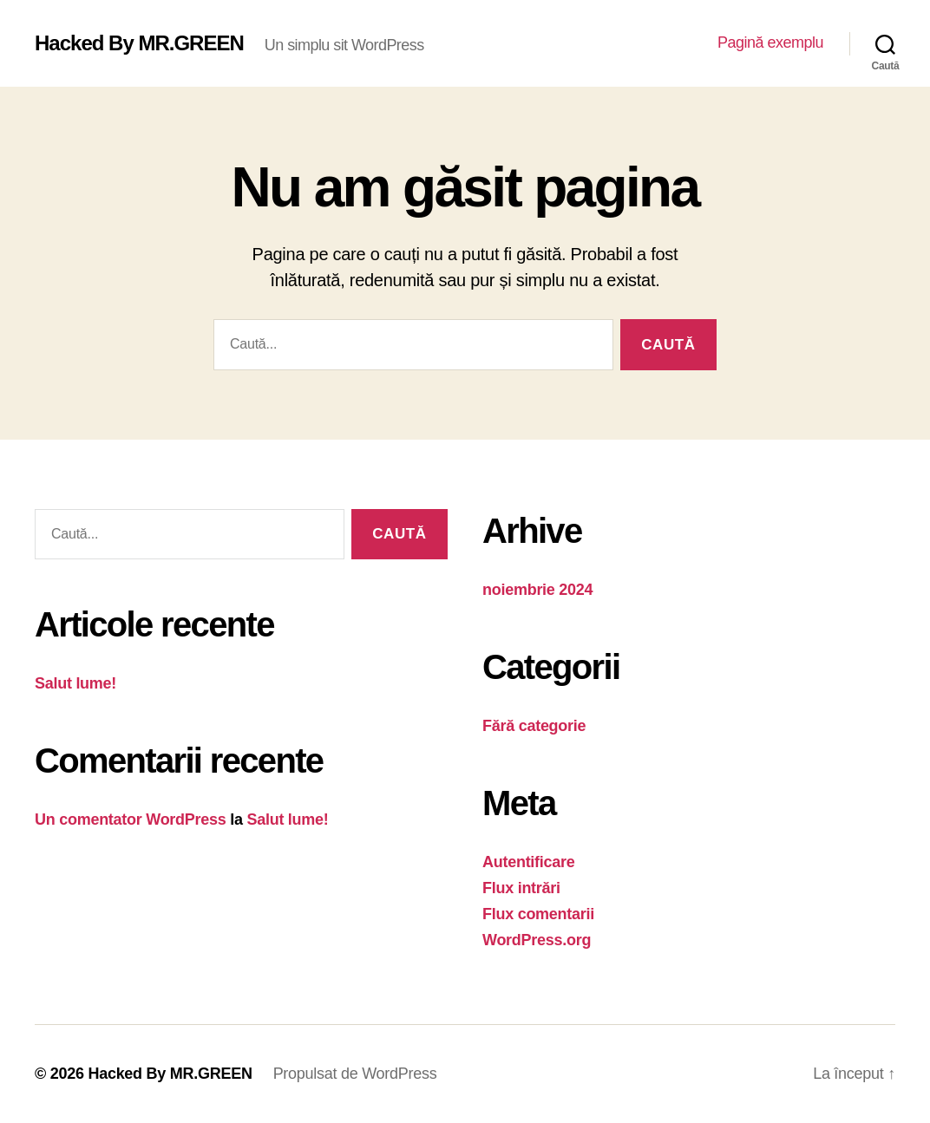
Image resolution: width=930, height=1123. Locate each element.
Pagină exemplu (770, 42)
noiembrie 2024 (537, 589)
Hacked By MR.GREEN (139, 43)
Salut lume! (75, 683)
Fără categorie (534, 726)
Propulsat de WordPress (355, 1073)
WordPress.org (536, 940)
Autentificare (528, 862)
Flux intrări (521, 888)
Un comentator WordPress (130, 819)
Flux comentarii (538, 914)
